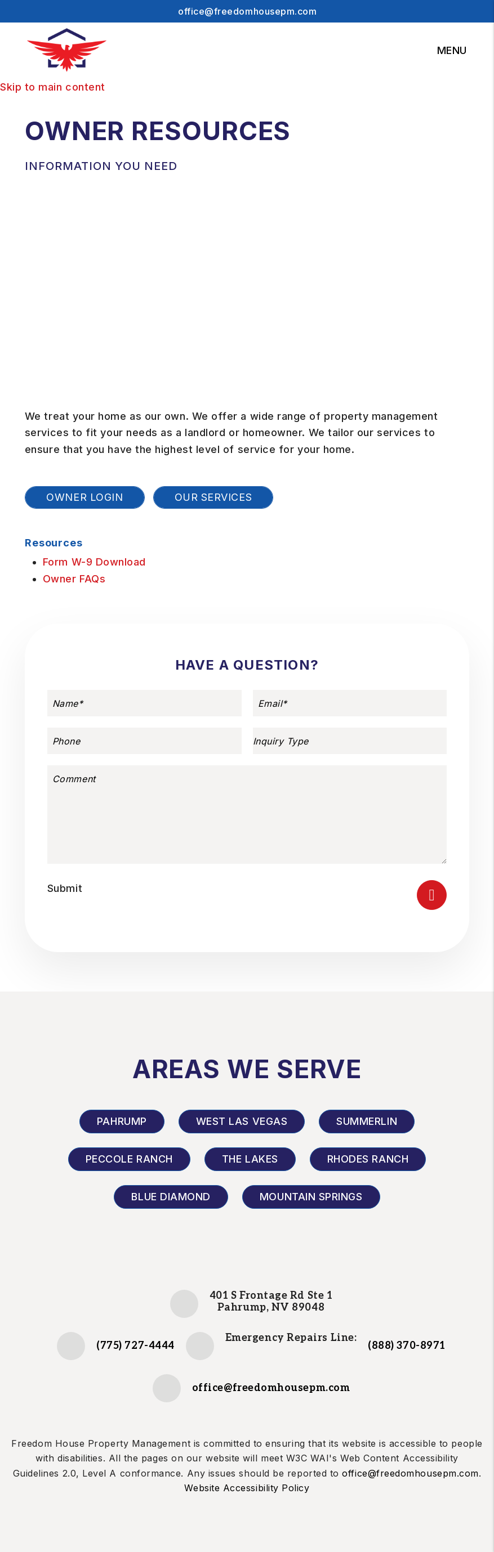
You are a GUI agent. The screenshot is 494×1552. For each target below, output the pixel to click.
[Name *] (144, 703)
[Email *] (350, 703)
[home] (66, 51)
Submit (64, 888)
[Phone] (144, 741)
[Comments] (247, 814)
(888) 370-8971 (407, 1346)
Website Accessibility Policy (246, 1487)
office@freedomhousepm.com (247, 11)
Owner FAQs (74, 579)
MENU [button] (452, 50)
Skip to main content (52, 87)
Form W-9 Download (94, 562)
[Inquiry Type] (350, 741)
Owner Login (84, 497)
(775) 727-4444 (135, 1346)
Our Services (213, 497)
